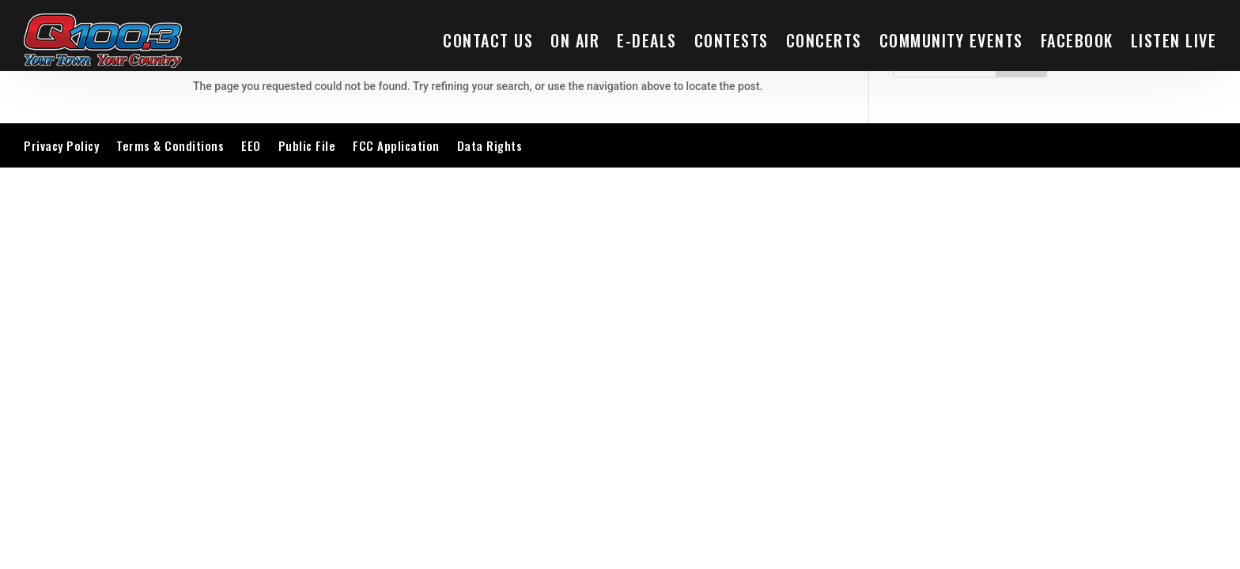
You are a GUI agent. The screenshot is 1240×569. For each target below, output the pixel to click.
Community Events (951, 40)
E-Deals (647, 40)
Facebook (1077, 40)
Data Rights (490, 145)
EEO (251, 145)
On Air (574, 40)
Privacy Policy (61, 145)
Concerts (824, 40)
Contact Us (488, 40)
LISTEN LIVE (1174, 40)
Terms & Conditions (170, 145)
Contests (731, 40)
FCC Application (396, 145)
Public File (307, 145)
